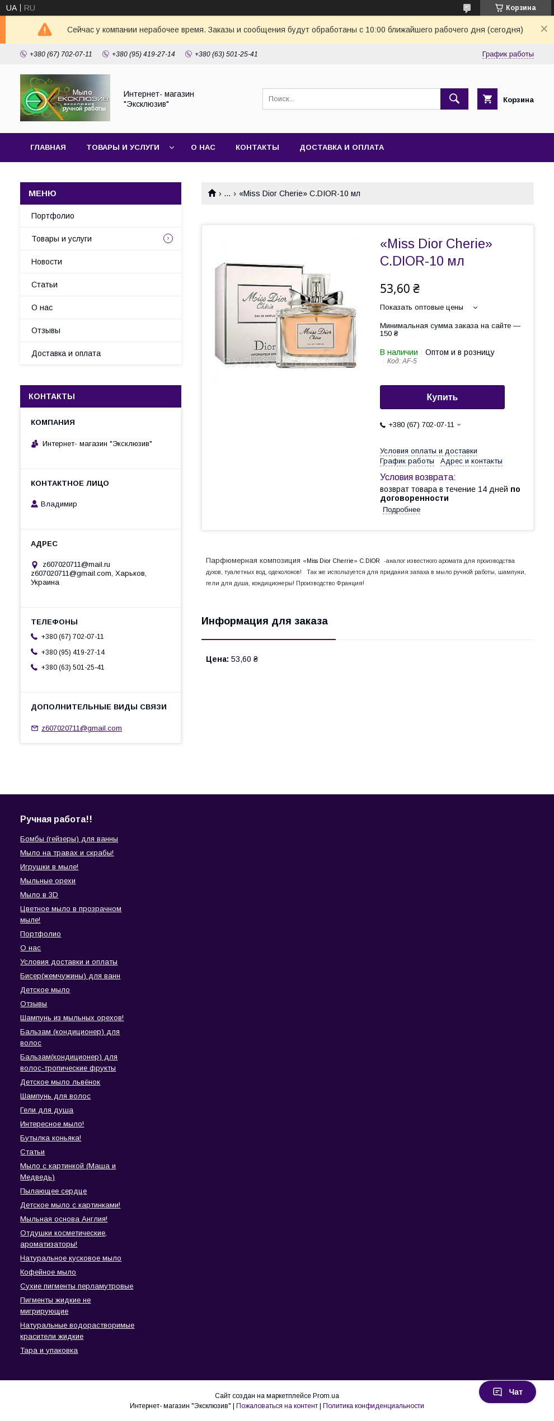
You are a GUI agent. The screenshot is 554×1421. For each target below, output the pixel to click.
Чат (507, 1392)
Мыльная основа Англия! (63, 1219)
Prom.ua (326, 1396)
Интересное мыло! (52, 1124)
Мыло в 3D (39, 895)
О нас (203, 147)
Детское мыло (45, 990)
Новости (46, 261)
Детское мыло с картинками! (70, 1205)
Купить (442, 397)
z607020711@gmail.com (81, 728)
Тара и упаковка (49, 1350)
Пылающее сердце (53, 1191)
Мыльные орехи (48, 881)
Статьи (44, 284)
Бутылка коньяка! (50, 1138)
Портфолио (52, 215)
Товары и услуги (122, 147)
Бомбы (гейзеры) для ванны (69, 839)
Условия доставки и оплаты (69, 962)
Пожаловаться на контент (277, 1406)
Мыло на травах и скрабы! (67, 853)
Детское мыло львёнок (60, 1082)
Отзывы (45, 330)
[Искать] (454, 99)
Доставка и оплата (341, 147)
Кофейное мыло (48, 1272)
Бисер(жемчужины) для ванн (70, 976)
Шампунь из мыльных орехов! (72, 1017)
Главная (48, 147)
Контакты (257, 147)
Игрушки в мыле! (49, 867)
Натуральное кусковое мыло (70, 1258)
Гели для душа (46, 1110)
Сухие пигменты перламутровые (76, 1286)
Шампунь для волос (55, 1096)
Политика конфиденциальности (373, 1406)
